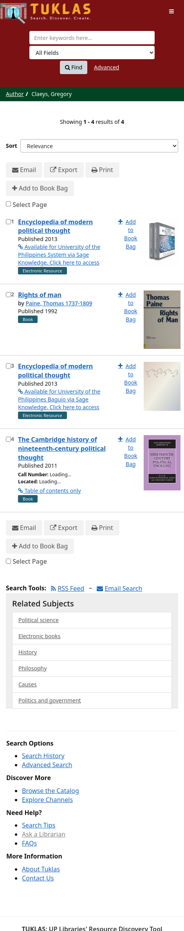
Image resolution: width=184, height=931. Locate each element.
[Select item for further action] (8, 221)
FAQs (29, 843)
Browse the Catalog (50, 790)
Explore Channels (47, 799)
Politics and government (49, 700)
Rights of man (39, 294)
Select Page (30, 204)
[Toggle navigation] (171, 11)
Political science (38, 620)
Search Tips (38, 825)
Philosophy (32, 668)
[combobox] (92, 37)
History (27, 652)
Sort (11, 145)
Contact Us (38, 878)
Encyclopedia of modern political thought (55, 226)
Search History (43, 755)
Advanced (106, 67)
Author (15, 94)
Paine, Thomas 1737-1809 (58, 303)
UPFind (19, 10)
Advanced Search (47, 764)
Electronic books (39, 636)
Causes (27, 684)
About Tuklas (41, 869)
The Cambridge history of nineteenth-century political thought (62, 448)
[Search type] (92, 52)
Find (74, 67)
